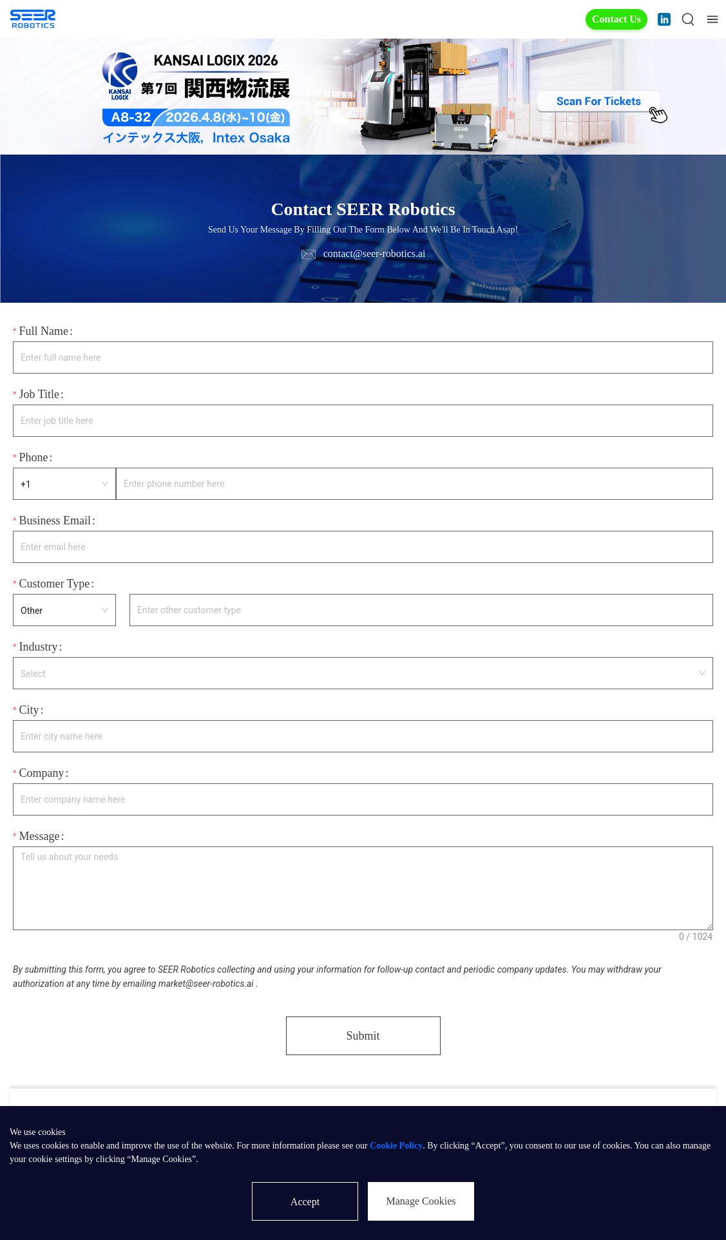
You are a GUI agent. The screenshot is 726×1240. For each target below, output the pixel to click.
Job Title (39, 394)
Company (41, 773)
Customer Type (54, 583)
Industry (38, 646)
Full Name (43, 331)
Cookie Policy (396, 1145)
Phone (33, 457)
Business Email (55, 520)
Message (39, 836)
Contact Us (616, 19)
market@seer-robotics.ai (206, 983)
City (29, 709)
